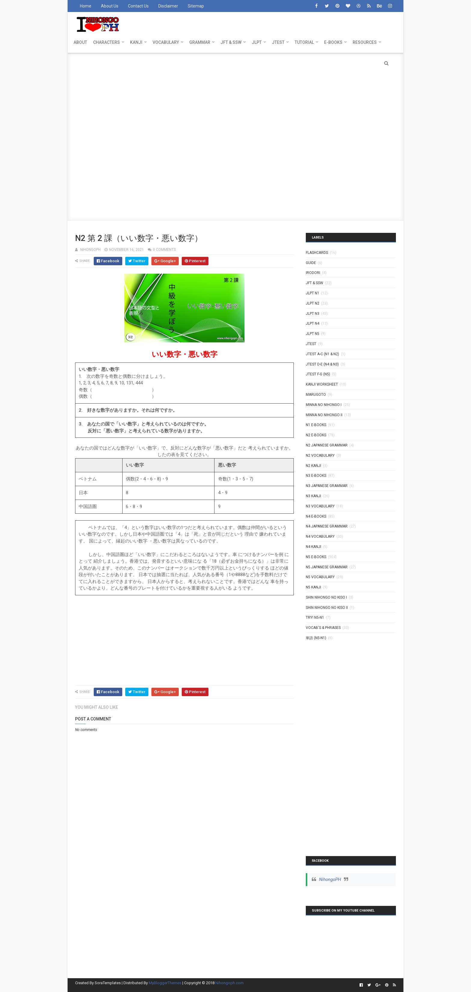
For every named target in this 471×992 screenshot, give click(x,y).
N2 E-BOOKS (316, 435)
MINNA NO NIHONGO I (324, 405)
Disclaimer (168, 6)
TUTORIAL (304, 42)
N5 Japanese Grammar (327, 567)
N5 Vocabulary (320, 577)
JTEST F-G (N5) (318, 374)
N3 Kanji (313, 496)
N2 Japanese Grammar (327, 445)
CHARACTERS (106, 42)
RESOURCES (365, 42)
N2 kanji (313, 466)
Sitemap (196, 6)
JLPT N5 (312, 334)
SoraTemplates (108, 983)
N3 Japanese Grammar (327, 486)
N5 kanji (313, 587)
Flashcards (317, 253)
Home (85, 6)
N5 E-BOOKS (316, 557)
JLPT (257, 42)
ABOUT (80, 42)
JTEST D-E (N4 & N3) (322, 364)
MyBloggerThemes (165, 983)
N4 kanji (313, 547)
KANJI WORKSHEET (322, 384)
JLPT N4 (312, 323)
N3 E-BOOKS (316, 475)
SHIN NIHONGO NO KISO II (327, 608)
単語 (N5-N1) (316, 638)
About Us (109, 6)
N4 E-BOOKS (316, 516)
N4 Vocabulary (320, 536)
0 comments (164, 250)
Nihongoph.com (229, 983)
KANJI (136, 42)
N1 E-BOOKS (316, 425)
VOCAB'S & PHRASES (323, 628)
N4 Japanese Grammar (327, 526)
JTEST (278, 42)
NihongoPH (330, 879)
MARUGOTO (316, 394)
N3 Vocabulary (320, 506)
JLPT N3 (312, 313)
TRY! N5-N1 (315, 617)
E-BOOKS (333, 42)
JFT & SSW (231, 42)
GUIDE (311, 263)
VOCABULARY (166, 42)
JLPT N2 (312, 303)
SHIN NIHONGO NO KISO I (326, 597)
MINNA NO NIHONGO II (324, 415)
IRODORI (313, 273)
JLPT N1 (312, 293)
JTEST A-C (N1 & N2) (322, 354)
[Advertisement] (235, 95)
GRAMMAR (199, 42)
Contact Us (138, 6)
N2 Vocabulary (320, 455)
